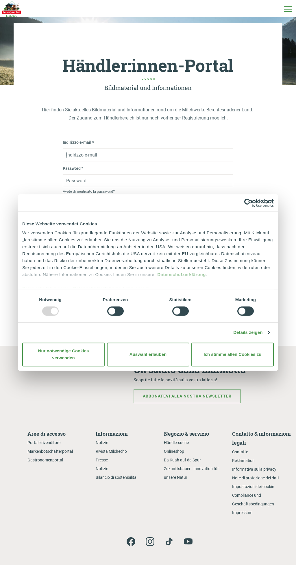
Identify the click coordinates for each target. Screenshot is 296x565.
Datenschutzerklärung (181, 274)
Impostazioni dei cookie (253, 486)
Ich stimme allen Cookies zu (232, 354)
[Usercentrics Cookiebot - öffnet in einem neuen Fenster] (248, 202)
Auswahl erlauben (148, 354)
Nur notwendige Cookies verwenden (63, 354)
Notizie (102, 442)
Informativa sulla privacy (254, 469)
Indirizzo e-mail (78, 142)
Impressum (242, 512)
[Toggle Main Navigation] (288, 8)
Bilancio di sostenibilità (116, 477)
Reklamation (243, 460)
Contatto (240, 452)
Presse (102, 460)
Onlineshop (174, 451)
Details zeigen (247, 332)
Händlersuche (176, 442)
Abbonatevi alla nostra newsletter (187, 396)
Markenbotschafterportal (50, 451)
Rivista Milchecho (111, 451)
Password (73, 168)
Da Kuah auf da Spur (182, 460)
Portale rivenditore (43, 442)
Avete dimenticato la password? (89, 191)
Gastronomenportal (45, 460)
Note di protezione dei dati (255, 478)
